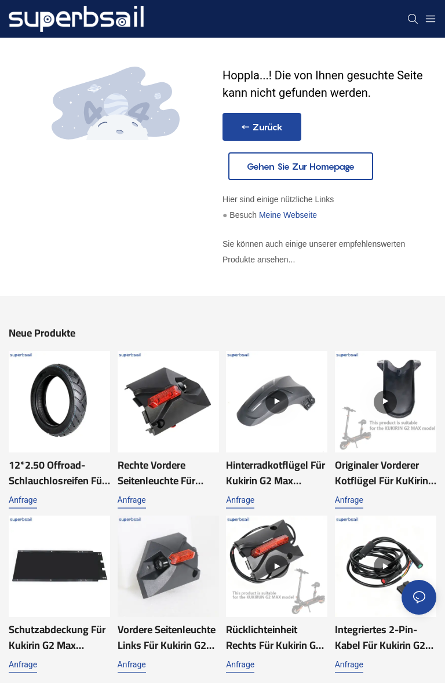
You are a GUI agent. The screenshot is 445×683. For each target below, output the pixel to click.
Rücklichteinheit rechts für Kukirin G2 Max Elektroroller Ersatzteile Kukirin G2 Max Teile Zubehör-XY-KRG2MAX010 (276, 637)
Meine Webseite (288, 215)
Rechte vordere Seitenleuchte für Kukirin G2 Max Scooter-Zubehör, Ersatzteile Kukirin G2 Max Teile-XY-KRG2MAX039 (165, 472)
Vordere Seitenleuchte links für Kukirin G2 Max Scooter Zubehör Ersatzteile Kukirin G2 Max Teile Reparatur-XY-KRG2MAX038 (167, 637)
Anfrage (23, 500)
